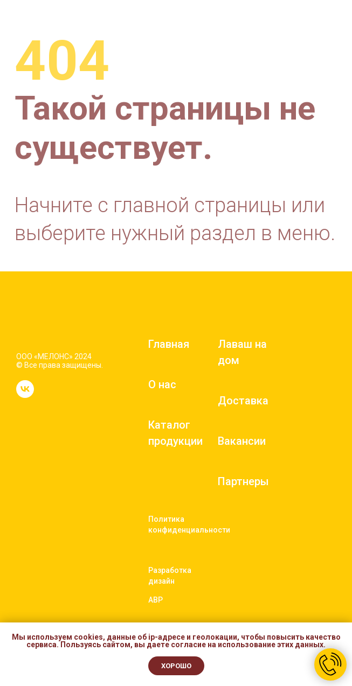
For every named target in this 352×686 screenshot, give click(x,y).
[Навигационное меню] (333, 27)
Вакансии (242, 441)
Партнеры (243, 481)
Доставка (243, 400)
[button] (307, 26)
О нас (162, 384)
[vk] (25, 395)
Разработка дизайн (169, 575)
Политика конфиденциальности (189, 524)
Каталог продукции (175, 432)
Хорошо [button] (176, 666)
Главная (168, 344)
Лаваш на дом (242, 352)
